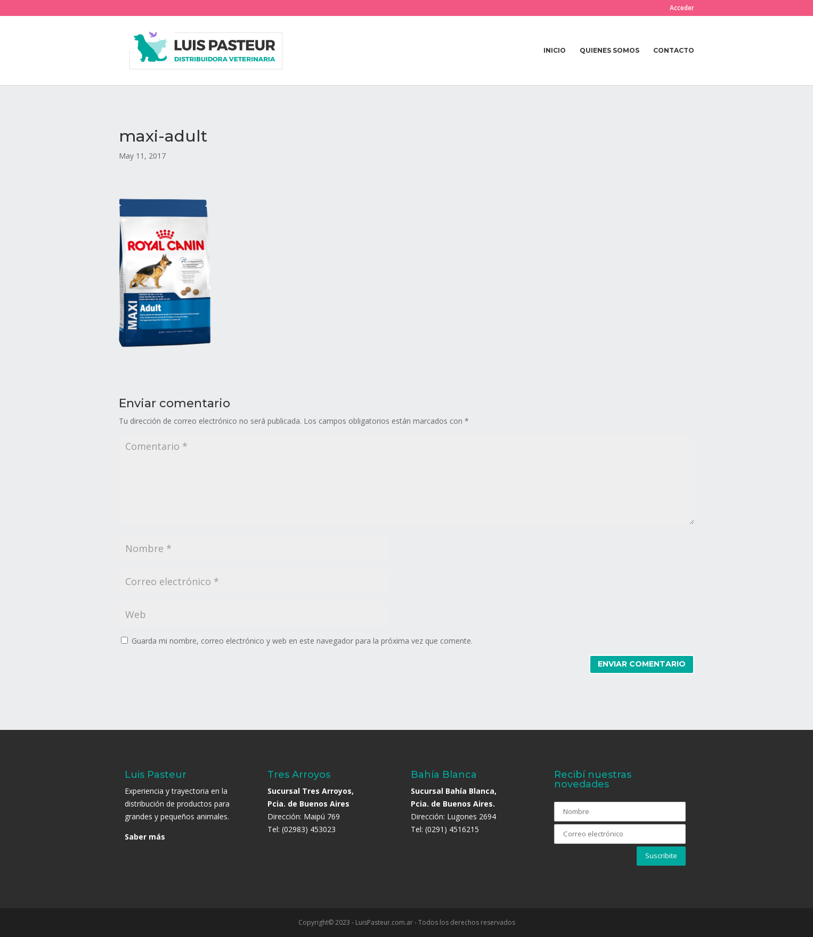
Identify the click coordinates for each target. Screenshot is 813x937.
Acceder (682, 8)
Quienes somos (609, 50)
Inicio (554, 50)
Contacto (673, 50)
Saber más (145, 837)
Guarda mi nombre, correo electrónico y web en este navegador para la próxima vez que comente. (302, 641)
